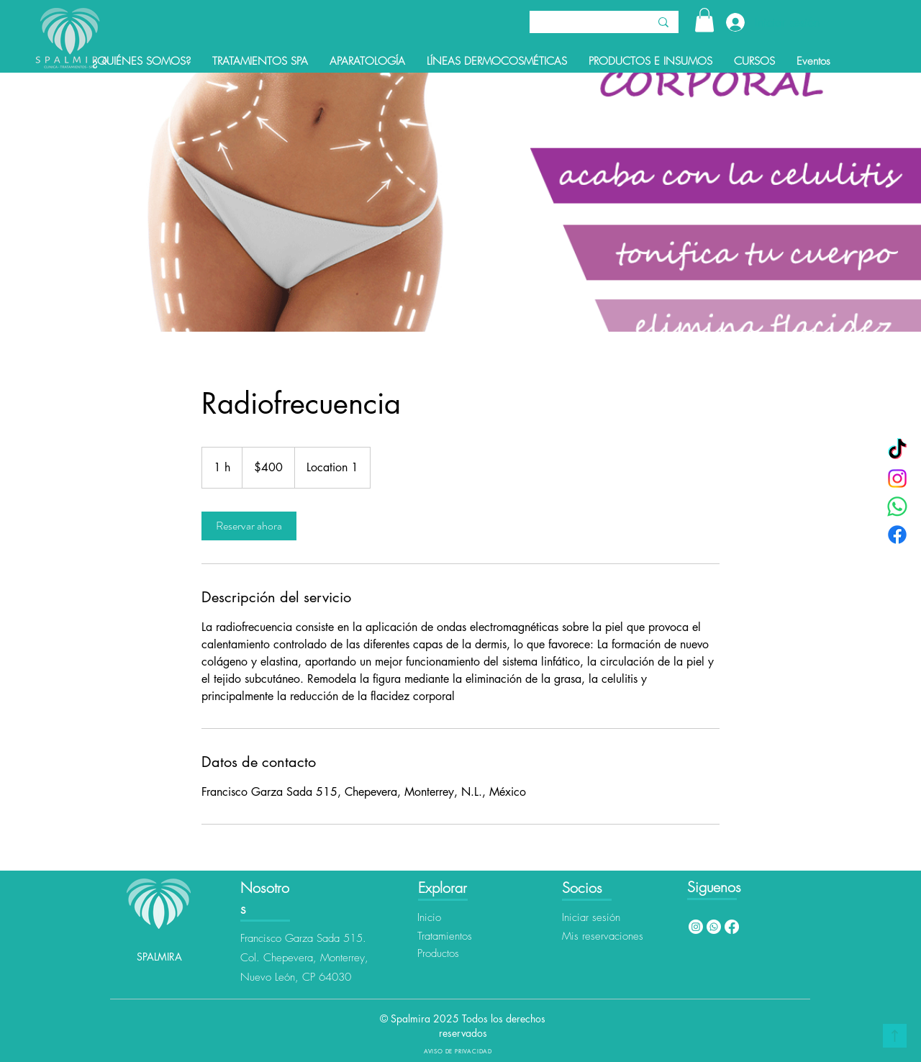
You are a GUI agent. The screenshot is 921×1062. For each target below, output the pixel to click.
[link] (248, 526)
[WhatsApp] (897, 506)
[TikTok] (897, 450)
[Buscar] (578, 24)
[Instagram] (897, 478)
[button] (704, 20)
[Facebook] (897, 534)
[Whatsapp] (714, 927)
